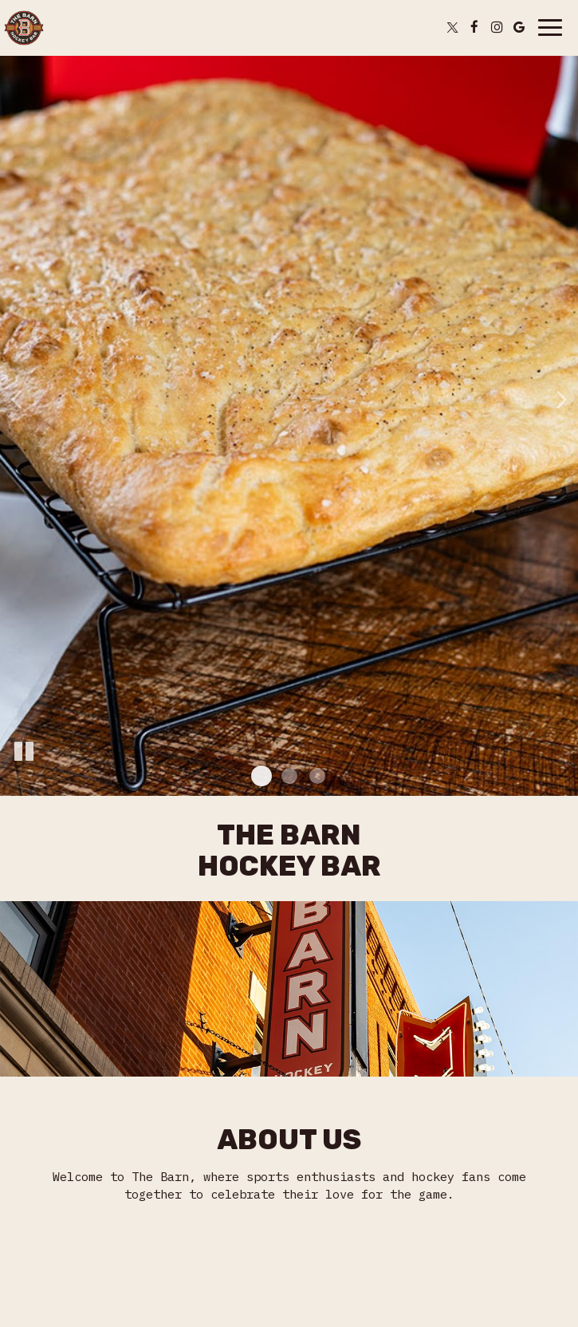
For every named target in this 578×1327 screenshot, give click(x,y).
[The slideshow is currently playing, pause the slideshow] (24, 752)
